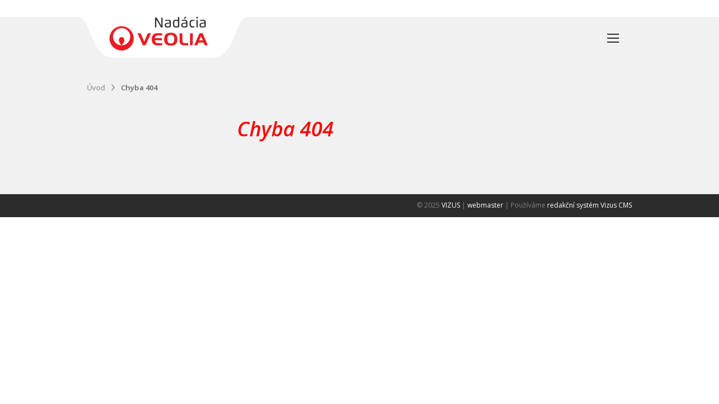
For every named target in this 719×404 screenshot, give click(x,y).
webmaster (485, 205)
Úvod (96, 87)
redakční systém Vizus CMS (589, 205)
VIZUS (451, 205)
